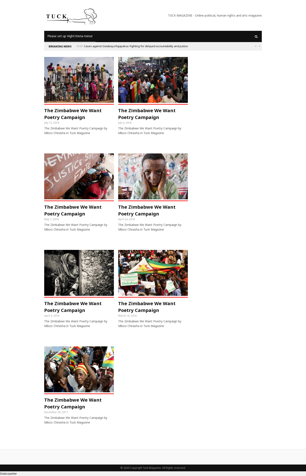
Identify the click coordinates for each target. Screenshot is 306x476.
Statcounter (8, 474)
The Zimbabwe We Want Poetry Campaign (73, 113)
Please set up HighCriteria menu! (69, 36)
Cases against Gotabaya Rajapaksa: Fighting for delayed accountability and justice (136, 46)
